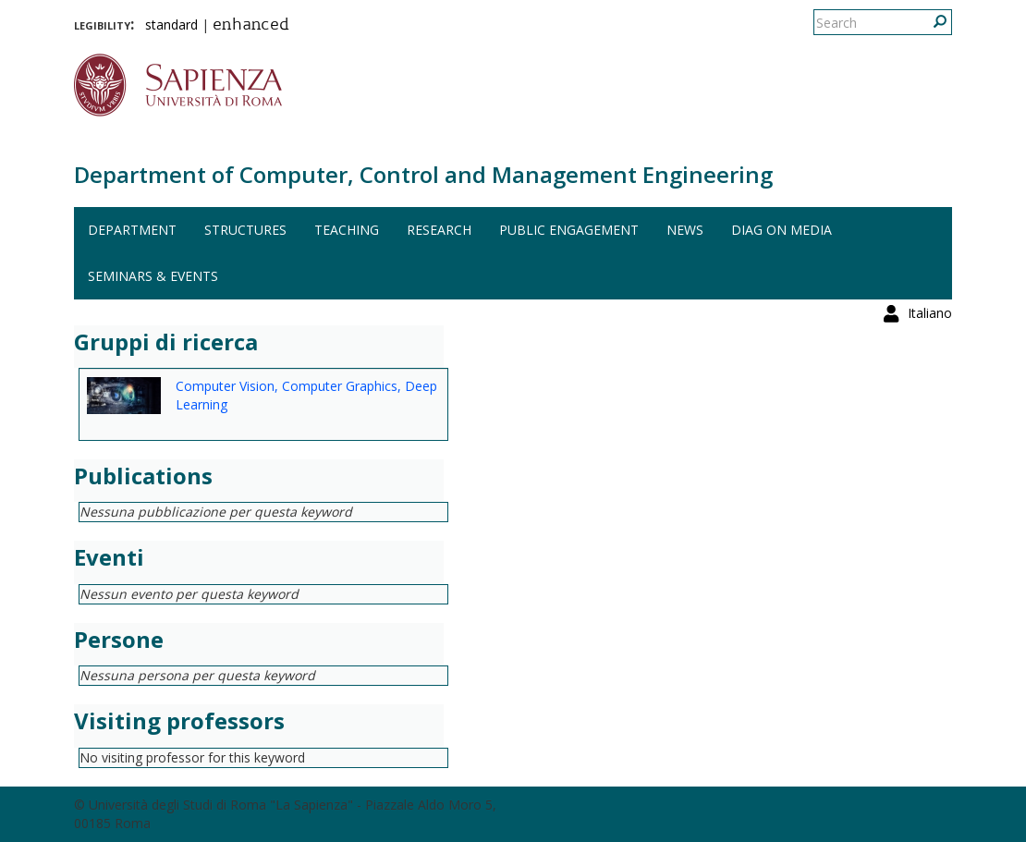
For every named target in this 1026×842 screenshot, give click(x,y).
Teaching (346, 229)
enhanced (251, 26)
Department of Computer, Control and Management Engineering (423, 174)
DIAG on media (781, 229)
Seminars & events (153, 276)
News (684, 229)
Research (439, 229)
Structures (245, 229)
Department (132, 229)
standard (171, 24)
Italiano (930, 22)
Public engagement (569, 229)
